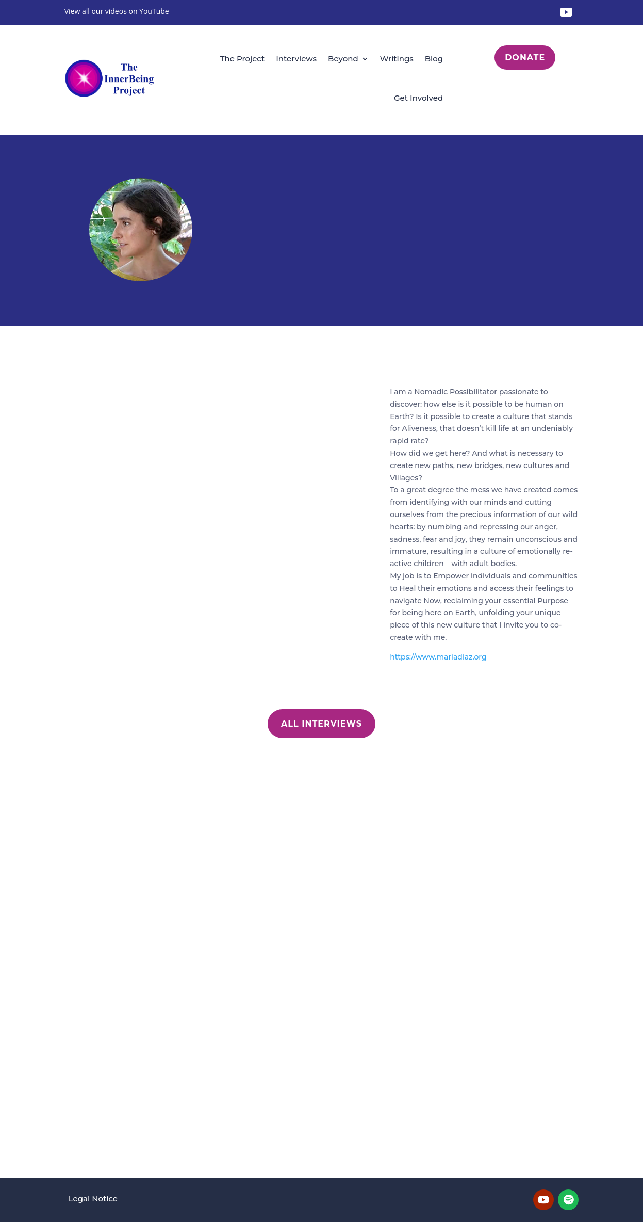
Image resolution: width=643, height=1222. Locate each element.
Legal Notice (93, 1198)
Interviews (296, 58)
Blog (434, 58)
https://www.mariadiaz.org (438, 657)
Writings (397, 58)
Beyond (343, 58)
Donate (525, 57)
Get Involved (418, 98)
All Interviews (321, 724)
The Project (242, 58)
